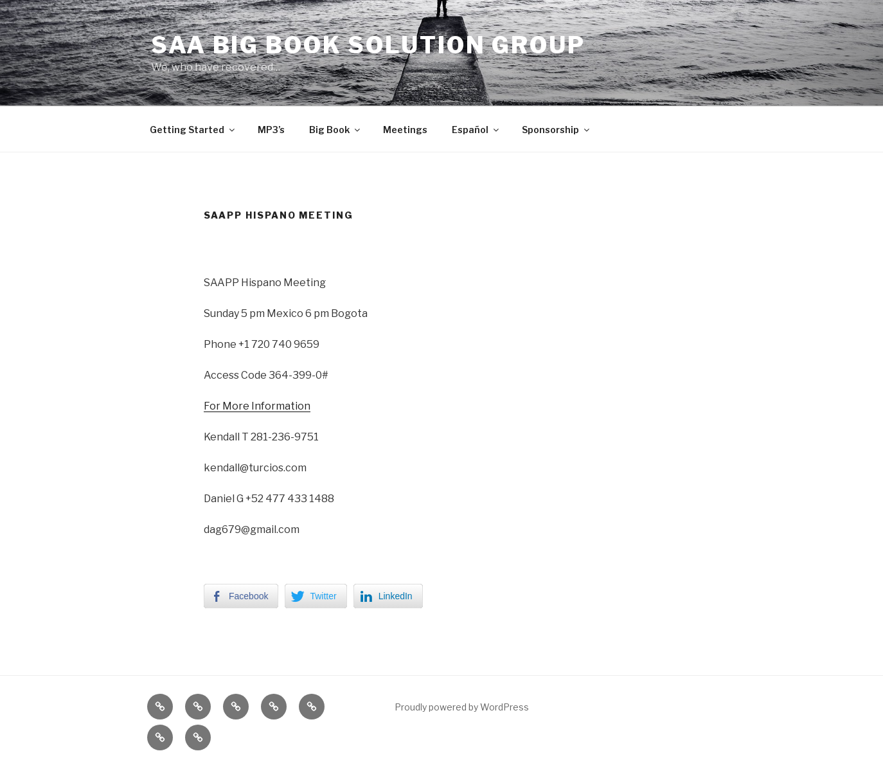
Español (476, 129)
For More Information (257, 406)
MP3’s (271, 129)
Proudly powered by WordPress (462, 706)
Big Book (335, 129)
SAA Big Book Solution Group (368, 45)
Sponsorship (556, 129)
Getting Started (193, 129)
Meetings (405, 129)
